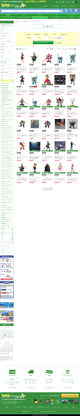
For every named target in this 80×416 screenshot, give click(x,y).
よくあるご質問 (55, 6)
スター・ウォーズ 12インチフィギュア (7, 145)
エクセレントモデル (6, 127)
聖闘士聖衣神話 (4, 72)
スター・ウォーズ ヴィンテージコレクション (7, 152)
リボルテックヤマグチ (7, 207)
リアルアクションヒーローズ (6, 69)
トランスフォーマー (6, 162)
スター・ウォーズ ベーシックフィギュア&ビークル (7, 137)
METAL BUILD (5, 98)
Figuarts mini (5, 89)
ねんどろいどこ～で (6, 169)
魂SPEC (4, 215)
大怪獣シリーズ (5, 121)
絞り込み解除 (58, 42)
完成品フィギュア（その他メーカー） (6, 233)
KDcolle (2, 38)
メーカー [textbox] (16, 11)
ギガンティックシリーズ (7, 119)
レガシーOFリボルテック (7, 210)
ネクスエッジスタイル (7, 164)
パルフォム (4, 183)
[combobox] (20, 11)
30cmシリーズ (5, 125)
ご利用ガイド (70, 2)
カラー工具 (56, 17)
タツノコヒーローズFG (7, 160)
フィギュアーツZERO (5, 41)
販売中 (46, 34)
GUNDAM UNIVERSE (7, 91)
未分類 (2, 251)
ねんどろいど (4, 27)
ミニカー (56, 14)
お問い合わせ (64, 6)
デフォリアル (5, 123)
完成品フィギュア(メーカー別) (5, 229)
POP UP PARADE (5, 33)
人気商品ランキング (5, 24)
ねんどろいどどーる (6, 171)
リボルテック (5, 205)
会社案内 (25, 407)
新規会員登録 (60, 2)
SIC (3, 106)
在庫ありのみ (64, 34)
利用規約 (73, 407)
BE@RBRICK (5, 85)
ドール (2, 236)
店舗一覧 (45, 6)
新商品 (28, 34)
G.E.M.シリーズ (4, 75)
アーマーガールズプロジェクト (7, 109)
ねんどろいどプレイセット (7, 178)
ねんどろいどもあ (6, 181)
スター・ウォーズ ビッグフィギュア (7, 148)
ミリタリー (40, 14)
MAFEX (2, 65)
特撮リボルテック (6, 219)
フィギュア (40, 17)
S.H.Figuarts (3, 35)
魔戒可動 (4, 223)
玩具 (72, 17)
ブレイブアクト (5, 189)
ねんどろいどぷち (6, 173)
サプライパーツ (5, 133)
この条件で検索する (43, 42)
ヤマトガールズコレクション (7, 199)
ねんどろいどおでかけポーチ (7, 167)
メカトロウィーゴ (6, 196)
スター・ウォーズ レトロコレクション (7, 155)
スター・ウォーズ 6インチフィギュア (7, 141)
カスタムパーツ (4, 246)
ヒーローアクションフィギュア (7, 186)
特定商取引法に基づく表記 (43, 407)
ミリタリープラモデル (8, 17)
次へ (50, 189)
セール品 (54, 34)
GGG (2, 78)
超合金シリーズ (4, 46)
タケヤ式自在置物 (6, 158)
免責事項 (67, 407)
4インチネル (5, 83)
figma (2, 30)
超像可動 (3, 49)
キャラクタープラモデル (24, 17)
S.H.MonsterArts (5, 104)
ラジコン (24, 14)
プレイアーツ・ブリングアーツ (6, 53)
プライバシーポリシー (57, 407)
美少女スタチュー (6, 221)
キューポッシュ (5, 131)
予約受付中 (37, 34)
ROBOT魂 (3, 44)
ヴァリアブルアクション (7, 113)
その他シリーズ (26, 21)
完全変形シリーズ (6, 213)
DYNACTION (5, 87)
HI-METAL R (5, 96)
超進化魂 (4, 217)
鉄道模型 (8, 14)
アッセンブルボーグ (6, 111)
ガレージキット (4, 248)
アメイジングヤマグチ (6, 59)
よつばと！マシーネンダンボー (7, 203)
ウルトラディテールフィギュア (7, 116)
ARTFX (2, 56)
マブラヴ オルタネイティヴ (7, 194)
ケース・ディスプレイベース (6, 243)
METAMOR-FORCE (6, 100)
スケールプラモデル (72, 14)
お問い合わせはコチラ (70, 395)
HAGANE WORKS (6, 93)
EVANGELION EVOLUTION (4, 62)
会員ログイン (74, 6)
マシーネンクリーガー (7, 191)
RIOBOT (4, 102)
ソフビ (2, 239)
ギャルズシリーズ (6, 129)
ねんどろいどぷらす (6, 176)
